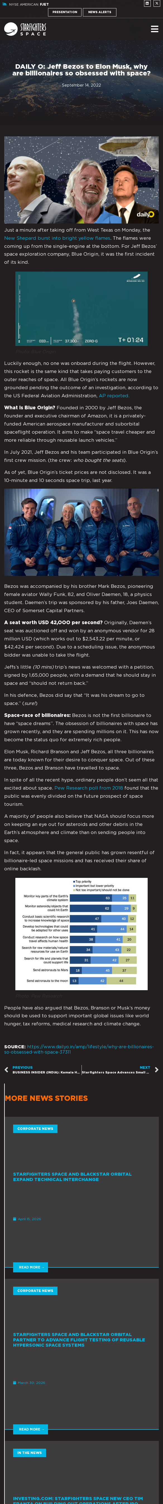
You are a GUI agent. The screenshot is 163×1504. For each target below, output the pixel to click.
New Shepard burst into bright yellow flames (57, 238)
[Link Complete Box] (82, 1192)
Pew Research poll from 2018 (88, 788)
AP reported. (115, 395)
